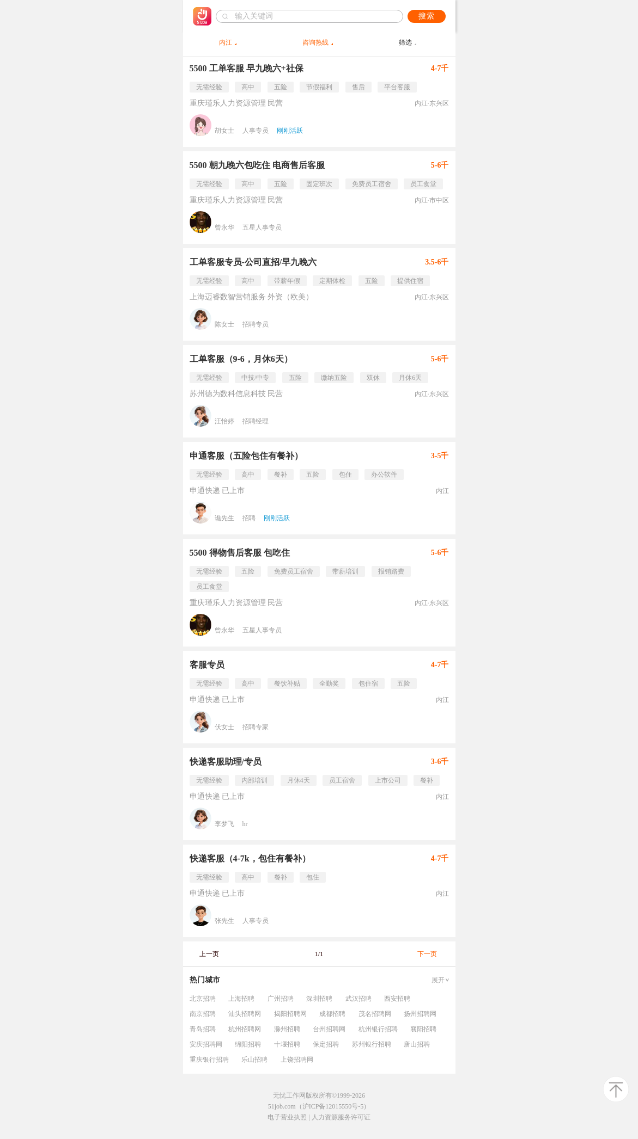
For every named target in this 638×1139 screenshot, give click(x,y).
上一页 (209, 954)
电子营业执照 (287, 1117)
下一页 (427, 954)
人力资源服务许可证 (341, 1117)
